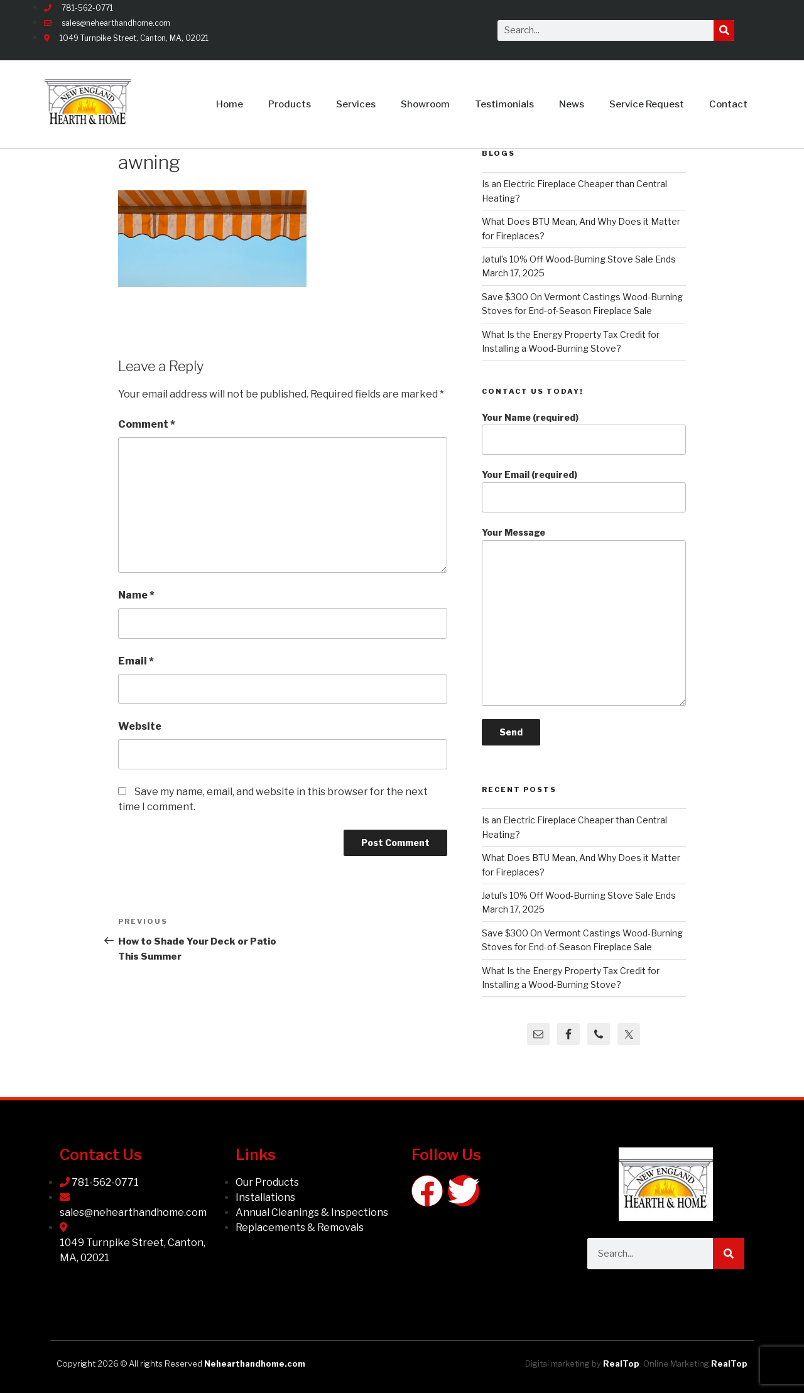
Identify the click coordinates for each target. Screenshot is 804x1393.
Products (289, 104)
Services (356, 104)
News (571, 104)
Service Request (646, 104)
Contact (728, 104)
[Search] (724, 30)
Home (229, 104)
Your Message (584, 616)
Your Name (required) (584, 433)
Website (139, 726)
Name (136, 595)
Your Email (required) (584, 490)
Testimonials (504, 104)
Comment (146, 424)
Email (136, 661)
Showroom (425, 104)
